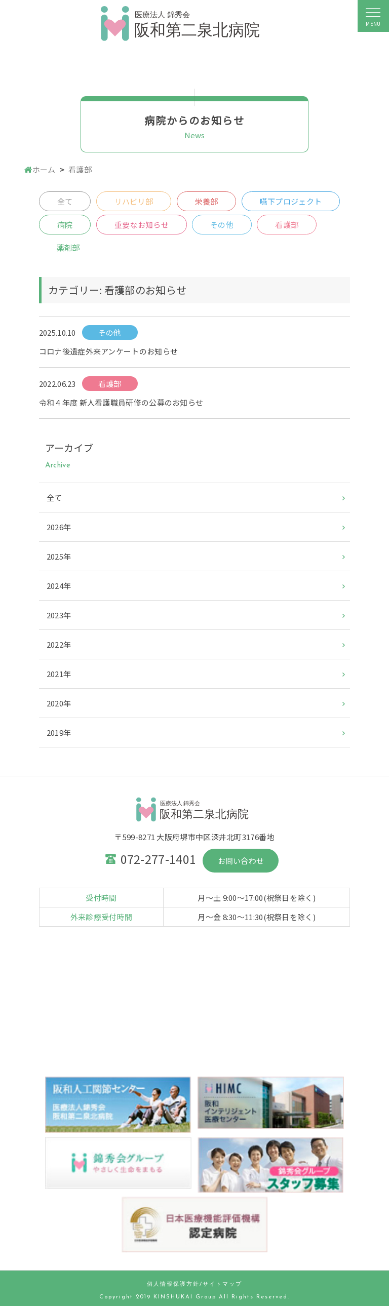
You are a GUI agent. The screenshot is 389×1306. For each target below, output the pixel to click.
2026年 (59, 527)
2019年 (59, 732)
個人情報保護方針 (173, 1284)
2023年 (59, 615)
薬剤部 (68, 247)
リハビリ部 (133, 201)
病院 (65, 224)
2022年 (59, 644)
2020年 (59, 703)
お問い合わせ (241, 860)
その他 (222, 224)
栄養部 (206, 201)
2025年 (59, 556)
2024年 (59, 585)
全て (65, 201)
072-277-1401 (159, 858)
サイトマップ (222, 1284)
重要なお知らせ (141, 224)
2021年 (59, 673)
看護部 (286, 224)
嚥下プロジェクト (291, 201)
